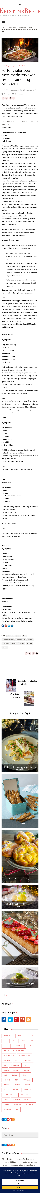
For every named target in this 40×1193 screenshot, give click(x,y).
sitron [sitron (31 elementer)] (16, 1090)
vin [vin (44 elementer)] (17, 1109)
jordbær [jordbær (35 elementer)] (28, 1060)
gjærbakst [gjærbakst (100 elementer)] (17, 1046)
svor (5, 647)
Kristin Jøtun (6, 90)
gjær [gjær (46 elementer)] (6, 1046)
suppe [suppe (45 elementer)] (6, 1105)
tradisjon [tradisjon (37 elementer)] (29, 1105)
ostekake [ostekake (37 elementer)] (26, 1080)
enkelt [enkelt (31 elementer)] (24, 1041)
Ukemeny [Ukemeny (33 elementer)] (7, 1109)
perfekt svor (21, 640)
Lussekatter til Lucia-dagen (20, 879)
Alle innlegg (5, 66)
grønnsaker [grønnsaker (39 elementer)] (18, 1051)
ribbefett (7, 644)
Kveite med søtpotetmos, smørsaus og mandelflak (20, 768)
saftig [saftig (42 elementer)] (27, 1085)
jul (19, 636)
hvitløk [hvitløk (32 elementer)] (7, 1060)
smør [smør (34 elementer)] (6, 1100)
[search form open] (20, 4)
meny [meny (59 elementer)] (24, 1075)
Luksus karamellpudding (20, 961)
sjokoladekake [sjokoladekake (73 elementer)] (10, 1095)
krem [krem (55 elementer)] (15, 1070)
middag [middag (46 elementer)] (7, 1080)
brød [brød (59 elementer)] (20, 1036)
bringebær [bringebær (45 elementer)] (8, 1036)
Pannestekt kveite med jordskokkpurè (20, 983)
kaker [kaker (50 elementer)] (6, 1070)
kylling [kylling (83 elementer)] (25, 1070)
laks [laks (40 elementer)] (6, 1075)
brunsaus (12, 636)
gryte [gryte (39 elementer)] (6, 1051)
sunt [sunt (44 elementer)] (26, 1100)
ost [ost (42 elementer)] (16, 1080)
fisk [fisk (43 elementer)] (33, 1041)
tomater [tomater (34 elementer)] (17, 1105)
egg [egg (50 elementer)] (5, 1041)
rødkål (15, 644)
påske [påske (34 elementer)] (17, 1085)
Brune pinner (20, 823)
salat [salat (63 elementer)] (6, 1090)
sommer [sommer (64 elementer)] (16, 1100)
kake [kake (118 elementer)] (26, 1065)
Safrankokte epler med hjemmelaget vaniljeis (20, 905)
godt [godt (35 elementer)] (29, 1046)
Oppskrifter (22, 66)
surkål (30, 644)
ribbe (31, 640)
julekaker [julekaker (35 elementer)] (15, 1065)
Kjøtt (14, 66)
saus (22, 644)
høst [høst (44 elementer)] (17, 1060)
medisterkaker (8, 640)
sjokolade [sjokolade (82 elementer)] (28, 1090)
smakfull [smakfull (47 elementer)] (25, 1095)
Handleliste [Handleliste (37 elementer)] (9, 1055)
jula (25, 636)
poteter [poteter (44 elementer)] (7, 1085)
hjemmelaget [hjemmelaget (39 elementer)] (24, 1055)
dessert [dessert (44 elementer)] (30, 1036)
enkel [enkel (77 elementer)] (14, 1041)
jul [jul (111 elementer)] (5, 1065)
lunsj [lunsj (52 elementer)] (14, 1075)
